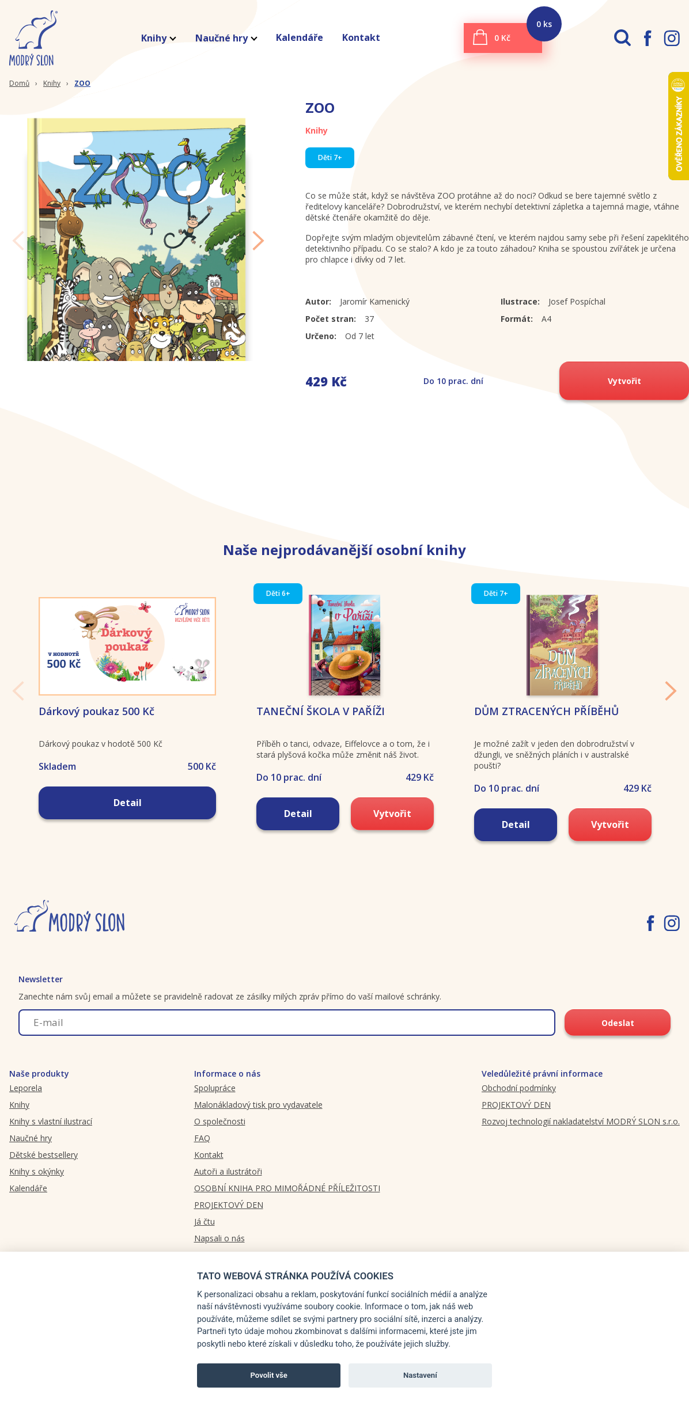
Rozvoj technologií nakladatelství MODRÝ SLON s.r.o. (581, 1139)
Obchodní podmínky (519, 1106)
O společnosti (219, 1139)
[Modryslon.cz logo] (29, 38)
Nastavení (420, 1375)
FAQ (202, 1156)
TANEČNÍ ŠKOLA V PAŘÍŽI (320, 729)
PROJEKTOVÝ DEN (228, 1223)
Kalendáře (299, 37)
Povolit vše (269, 1375)
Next (258, 248)
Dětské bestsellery (43, 1173)
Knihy (158, 38)
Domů (19, 83)
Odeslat (617, 1041)
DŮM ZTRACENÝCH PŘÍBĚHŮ (546, 729)
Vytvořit (624, 380)
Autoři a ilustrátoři (228, 1189)
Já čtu (204, 1239)
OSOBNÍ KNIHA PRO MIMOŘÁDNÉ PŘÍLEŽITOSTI (287, 1206)
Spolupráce (215, 1106)
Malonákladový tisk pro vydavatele (258, 1123)
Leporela (25, 1106)
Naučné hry (225, 38)
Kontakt (361, 37)
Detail (127, 821)
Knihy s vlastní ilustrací (50, 1139)
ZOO (82, 83)
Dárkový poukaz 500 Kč (96, 729)
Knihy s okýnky (36, 1189)
